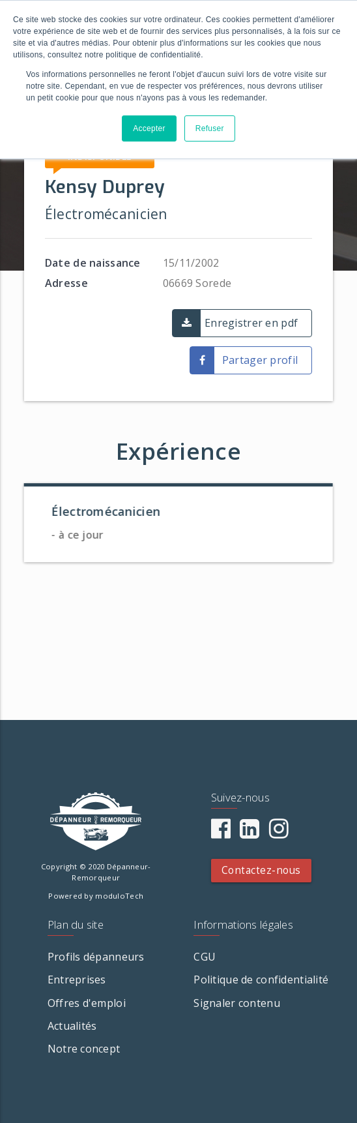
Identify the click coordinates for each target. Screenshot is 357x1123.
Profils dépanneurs (96, 957)
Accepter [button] (149, 128)
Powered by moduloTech (95, 896)
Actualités (72, 1026)
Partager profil (260, 360)
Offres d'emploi (87, 1003)
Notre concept (84, 1048)
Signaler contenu (236, 1003)
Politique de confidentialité (260, 979)
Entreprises (77, 979)
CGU (204, 957)
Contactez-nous (261, 870)
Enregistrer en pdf (251, 323)
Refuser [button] (209, 128)
